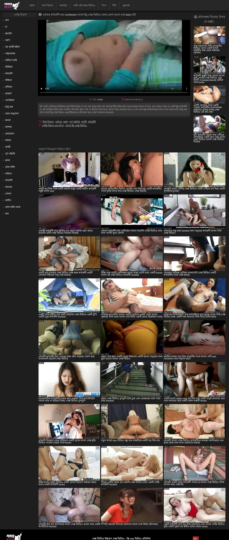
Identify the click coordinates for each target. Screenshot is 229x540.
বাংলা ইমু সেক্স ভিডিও (76, 125)
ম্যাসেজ (8, 187)
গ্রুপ (7, 20)
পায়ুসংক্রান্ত (10, 53)
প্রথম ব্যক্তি (10, 167)
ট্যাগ (104, 5)
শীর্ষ (114, 5)
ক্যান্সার (8, 127)
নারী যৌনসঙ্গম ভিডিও (84, 5)
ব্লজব (7, 160)
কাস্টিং (8, 200)
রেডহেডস (9, 133)
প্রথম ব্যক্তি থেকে (12, 207)
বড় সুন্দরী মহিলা (12, 47)
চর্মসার (8, 140)
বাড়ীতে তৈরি (11, 60)
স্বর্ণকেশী (8, 73)
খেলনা (8, 193)
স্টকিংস (8, 80)
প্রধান (32, 5)
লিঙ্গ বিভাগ (48, 122)
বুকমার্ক (126, 5)
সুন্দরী (7, 147)
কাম (7, 213)
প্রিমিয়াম (8, 67)
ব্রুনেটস (8, 33)
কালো (8, 120)
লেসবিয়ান (9, 100)
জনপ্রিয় (63, 5)
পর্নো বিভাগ (47, 5)
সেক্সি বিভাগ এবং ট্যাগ (53, 125)
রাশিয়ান (8, 87)
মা (6, 27)
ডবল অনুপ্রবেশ (12, 113)
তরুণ (7, 40)
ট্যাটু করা (9, 107)
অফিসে (8, 173)
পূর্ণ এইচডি (10, 153)
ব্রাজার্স (8, 93)
